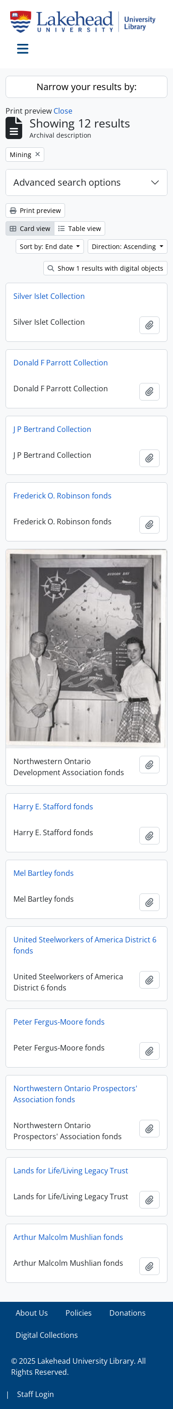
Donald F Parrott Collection (60, 363)
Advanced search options (67, 182)
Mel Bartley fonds (43, 873)
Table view (79, 228)
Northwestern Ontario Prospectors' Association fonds (75, 1094)
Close (63, 111)
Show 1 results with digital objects (105, 268)
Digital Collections (47, 1335)
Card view (30, 228)
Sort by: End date (47, 246)
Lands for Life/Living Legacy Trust (70, 1171)
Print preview (35, 210)
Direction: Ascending (125, 246)
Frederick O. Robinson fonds (62, 496)
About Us (32, 1313)
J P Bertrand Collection (52, 429)
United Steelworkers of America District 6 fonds (84, 945)
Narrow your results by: (86, 86)
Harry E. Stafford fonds (53, 807)
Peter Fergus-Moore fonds (59, 1022)
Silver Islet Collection (49, 296)
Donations (127, 1313)
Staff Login (35, 1394)
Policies (79, 1313)
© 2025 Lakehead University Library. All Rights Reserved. (78, 1366)
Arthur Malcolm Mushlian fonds (68, 1237)
